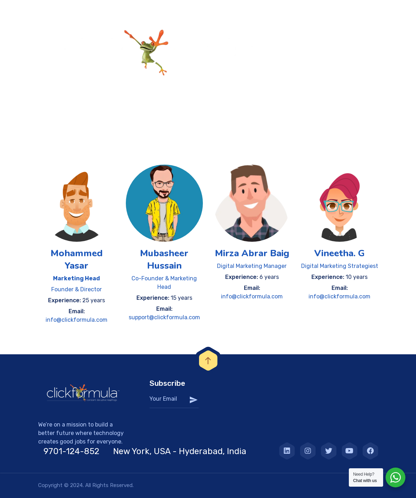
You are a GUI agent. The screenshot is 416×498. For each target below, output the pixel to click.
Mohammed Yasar (76, 259)
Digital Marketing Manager (252, 266)
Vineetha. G (339, 253)
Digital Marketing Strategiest (339, 266)
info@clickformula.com (76, 319)
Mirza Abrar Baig (252, 253)
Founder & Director (76, 289)
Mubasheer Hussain (164, 259)
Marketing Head (76, 278)
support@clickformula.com (164, 317)
